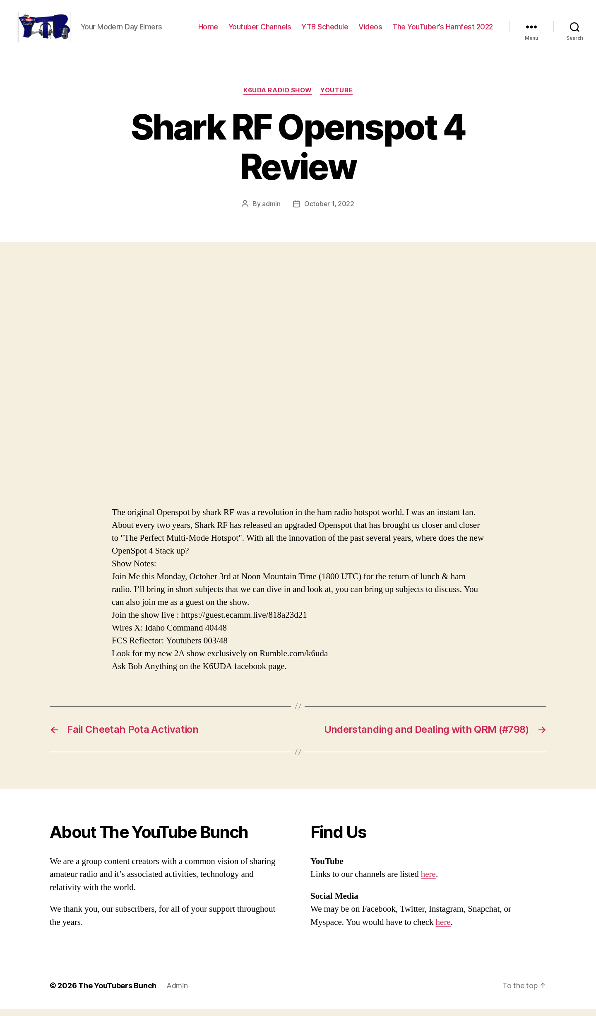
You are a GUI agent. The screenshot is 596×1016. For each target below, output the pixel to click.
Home (208, 30)
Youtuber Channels (259, 30)
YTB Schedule (324, 30)
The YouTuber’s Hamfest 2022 (442, 30)
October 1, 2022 (329, 211)
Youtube (336, 97)
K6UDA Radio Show (277, 97)
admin (271, 211)
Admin (177, 992)
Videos (370, 30)
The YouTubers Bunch (117, 992)
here (428, 881)
